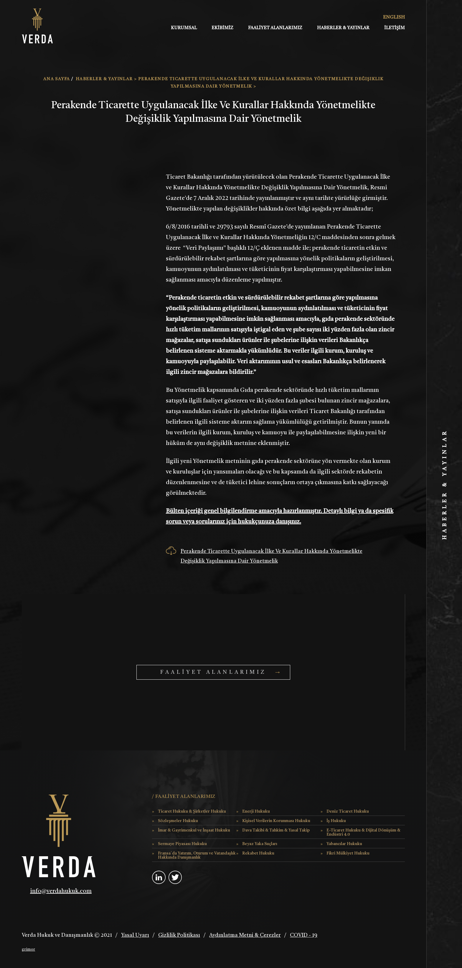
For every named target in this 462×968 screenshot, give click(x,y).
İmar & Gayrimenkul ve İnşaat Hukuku (194, 830)
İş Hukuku (336, 821)
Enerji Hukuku (256, 811)
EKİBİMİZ (222, 28)
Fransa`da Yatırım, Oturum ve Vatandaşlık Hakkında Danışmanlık (197, 855)
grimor (28, 949)
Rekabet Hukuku (258, 853)
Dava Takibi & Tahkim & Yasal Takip (276, 830)
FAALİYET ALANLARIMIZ (275, 28)
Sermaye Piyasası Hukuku (182, 844)
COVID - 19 (303, 935)
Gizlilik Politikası (179, 935)
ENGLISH (391, 17)
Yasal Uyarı (135, 935)
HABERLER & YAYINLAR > (107, 79)
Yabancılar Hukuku (344, 844)
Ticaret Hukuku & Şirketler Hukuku (192, 811)
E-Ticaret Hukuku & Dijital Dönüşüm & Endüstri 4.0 (363, 832)
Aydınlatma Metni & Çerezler (245, 935)
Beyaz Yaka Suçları (259, 844)
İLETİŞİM (394, 28)
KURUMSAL (184, 28)
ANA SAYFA (57, 79)
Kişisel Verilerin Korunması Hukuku (276, 821)
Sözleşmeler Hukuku (178, 821)
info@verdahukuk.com (61, 891)
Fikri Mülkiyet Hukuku (347, 853)
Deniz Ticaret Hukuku (347, 811)
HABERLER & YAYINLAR (343, 28)
